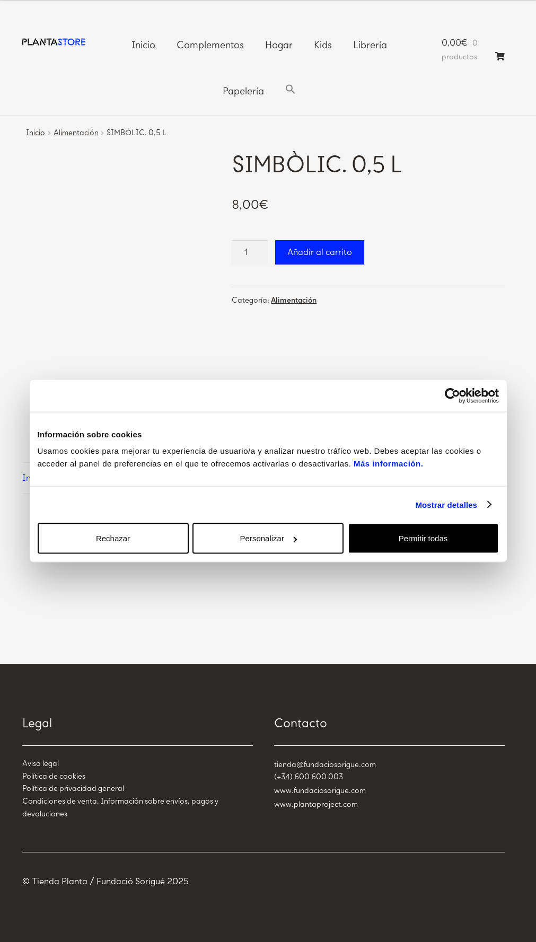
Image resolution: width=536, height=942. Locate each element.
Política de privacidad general (73, 788)
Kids (323, 45)
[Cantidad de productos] (250, 252)
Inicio (143, 45)
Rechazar (113, 538)
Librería (370, 45)
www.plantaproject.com (316, 804)
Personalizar (268, 538)
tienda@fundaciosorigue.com (325, 764)
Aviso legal (40, 763)
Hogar (279, 45)
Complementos (210, 45)
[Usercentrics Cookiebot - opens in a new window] (452, 395)
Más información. (388, 463)
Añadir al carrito (319, 252)
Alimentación (76, 132)
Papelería (243, 91)
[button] (290, 89)
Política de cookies (53, 776)
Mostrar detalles (446, 504)
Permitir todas (423, 538)
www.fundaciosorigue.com (320, 790)
